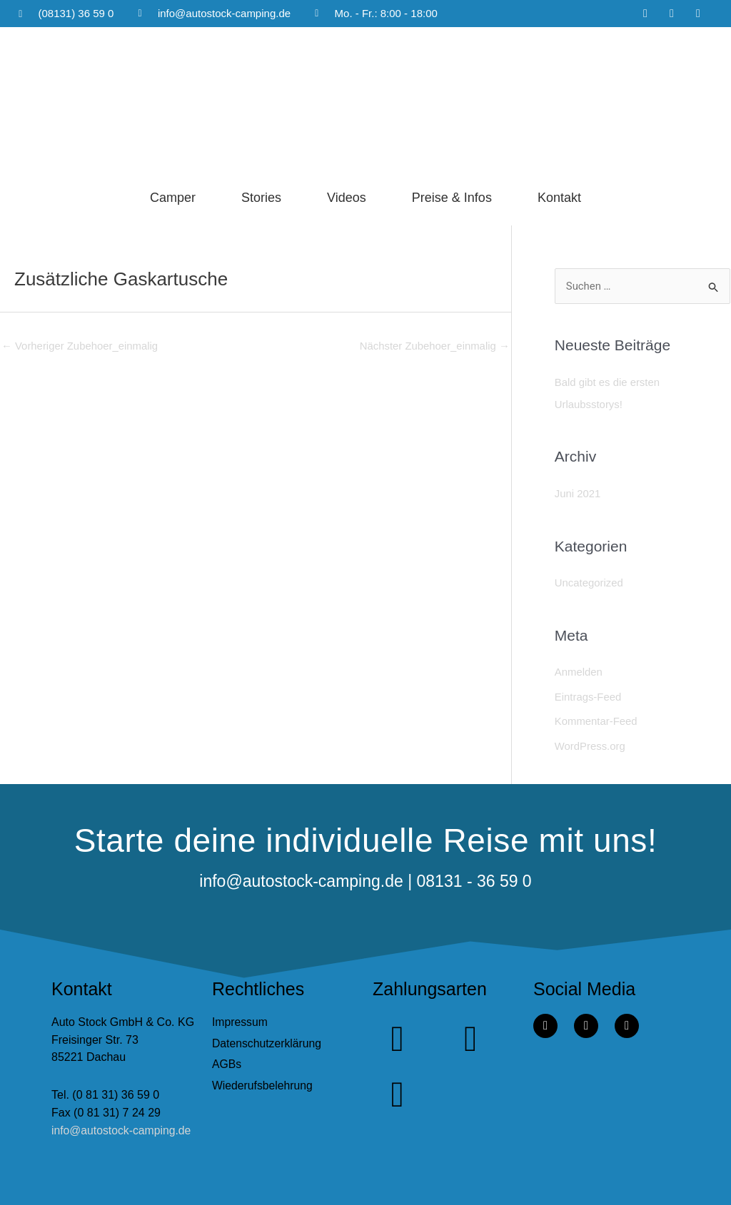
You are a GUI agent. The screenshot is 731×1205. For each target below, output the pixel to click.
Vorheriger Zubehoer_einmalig (80, 346)
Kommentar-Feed (596, 718)
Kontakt (559, 197)
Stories (261, 197)
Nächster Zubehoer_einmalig (434, 346)
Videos (346, 197)
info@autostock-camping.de (122, 1126)
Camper (173, 197)
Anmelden (579, 669)
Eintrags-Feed (588, 694)
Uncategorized (589, 581)
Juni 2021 (578, 492)
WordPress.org (590, 742)
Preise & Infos (452, 197)
